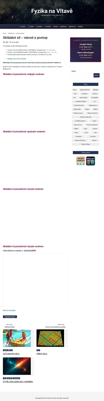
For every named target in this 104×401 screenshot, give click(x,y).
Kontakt (80, 26)
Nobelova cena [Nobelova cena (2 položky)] (78, 113)
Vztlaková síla (11, 354)
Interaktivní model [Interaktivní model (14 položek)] (81, 101)
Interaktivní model (10, 316)
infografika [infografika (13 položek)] (94, 97)
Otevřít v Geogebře (9, 310)
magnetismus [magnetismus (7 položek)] (93, 105)
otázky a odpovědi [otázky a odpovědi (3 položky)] (85, 117)
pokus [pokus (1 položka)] (94, 121)
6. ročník (22, 26)
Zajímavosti (72, 26)
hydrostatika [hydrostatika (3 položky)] (83, 97)
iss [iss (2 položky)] (95, 101)
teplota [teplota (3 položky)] (95, 129)
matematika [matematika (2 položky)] (77, 109)
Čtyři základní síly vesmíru (18, 382)
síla (11, 350)
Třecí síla (42, 354)
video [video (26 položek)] (76, 132)
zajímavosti (16, 378)
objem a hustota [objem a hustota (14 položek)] (92, 113)
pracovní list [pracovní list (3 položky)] (78, 125)
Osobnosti (63, 26)
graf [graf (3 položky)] (75, 94)
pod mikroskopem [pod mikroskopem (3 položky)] (80, 121)
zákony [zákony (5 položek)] (94, 140)
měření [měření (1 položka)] (95, 109)
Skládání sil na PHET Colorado (16, 58)
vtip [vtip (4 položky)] (95, 132)
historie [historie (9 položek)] (95, 94)
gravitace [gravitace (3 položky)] (84, 94)
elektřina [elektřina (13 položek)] (95, 90)
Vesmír (55, 26)
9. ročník (47, 26)
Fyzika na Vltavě (52, 11)
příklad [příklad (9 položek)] (76, 129)
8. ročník (39, 26)
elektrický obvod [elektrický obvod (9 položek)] (85, 90)
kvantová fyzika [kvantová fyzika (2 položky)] (79, 105)
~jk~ (6, 42)
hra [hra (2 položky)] (74, 97)
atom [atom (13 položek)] (74, 90)
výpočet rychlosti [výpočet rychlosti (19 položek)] (80, 140)
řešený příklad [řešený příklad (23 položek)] (85, 144)
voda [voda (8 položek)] (86, 132)
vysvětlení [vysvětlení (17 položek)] (79, 136)
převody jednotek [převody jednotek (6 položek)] (92, 125)
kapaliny (6, 350)
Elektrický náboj (9, 327)
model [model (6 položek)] (87, 109)
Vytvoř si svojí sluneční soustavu (55, 327)
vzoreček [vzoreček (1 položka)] (93, 136)
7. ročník (30, 26)
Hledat (74, 71)
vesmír (9, 378)
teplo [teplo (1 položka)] (85, 129)
